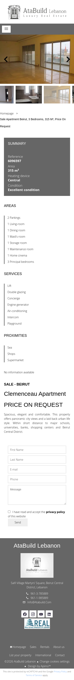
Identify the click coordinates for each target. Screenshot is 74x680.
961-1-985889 (39, 598)
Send (18, 522)
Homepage (37, 12)
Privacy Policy (60, 671)
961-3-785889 (39, 593)
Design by (39, 666)
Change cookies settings (54, 661)
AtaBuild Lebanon (37, 545)
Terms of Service (34, 675)
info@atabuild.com (39, 602)
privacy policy (55, 512)
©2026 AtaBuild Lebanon (20, 661)
